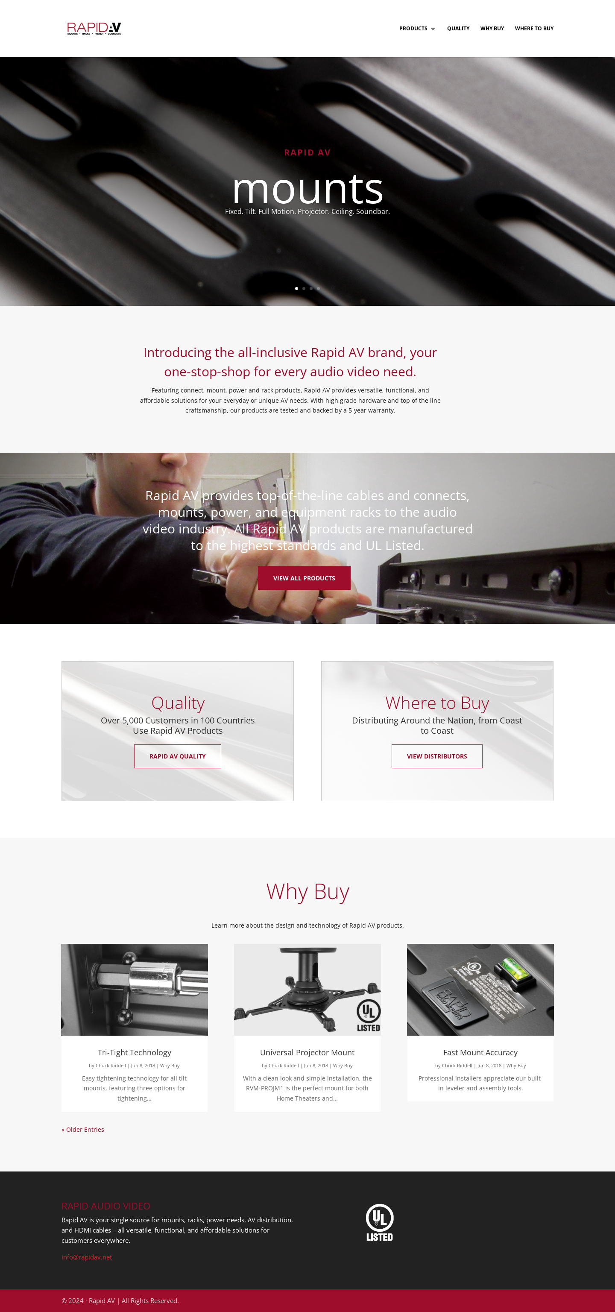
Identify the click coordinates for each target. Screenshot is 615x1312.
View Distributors (437, 756)
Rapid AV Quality (177, 756)
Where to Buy (534, 29)
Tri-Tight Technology (134, 1052)
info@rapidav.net (87, 1257)
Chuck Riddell (111, 1065)
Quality (458, 29)
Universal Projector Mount (307, 1052)
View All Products (304, 578)
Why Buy (492, 29)
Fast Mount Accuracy (480, 1052)
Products (413, 29)
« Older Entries (83, 1129)
